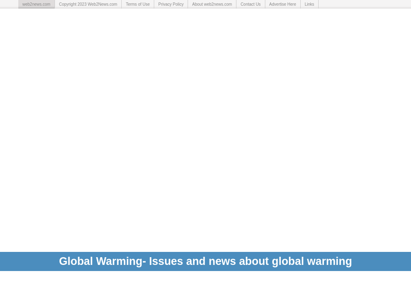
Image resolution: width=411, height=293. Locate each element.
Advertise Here (282, 4)
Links (309, 4)
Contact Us (250, 4)
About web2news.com (212, 4)
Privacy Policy (171, 4)
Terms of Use (138, 4)
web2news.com (36, 4)
